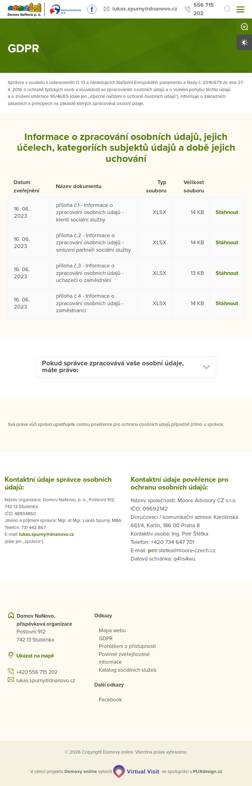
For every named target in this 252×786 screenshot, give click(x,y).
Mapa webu (112, 630)
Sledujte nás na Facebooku (91, 9)
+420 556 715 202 (37, 672)
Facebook (110, 699)
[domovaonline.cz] (80, 771)
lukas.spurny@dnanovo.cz (144, 8)
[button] (126, 366)
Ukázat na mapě (35, 656)
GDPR (105, 638)
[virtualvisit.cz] (136, 771)
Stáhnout (227, 212)
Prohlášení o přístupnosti (127, 646)
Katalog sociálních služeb (127, 670)
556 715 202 (203, 9)
